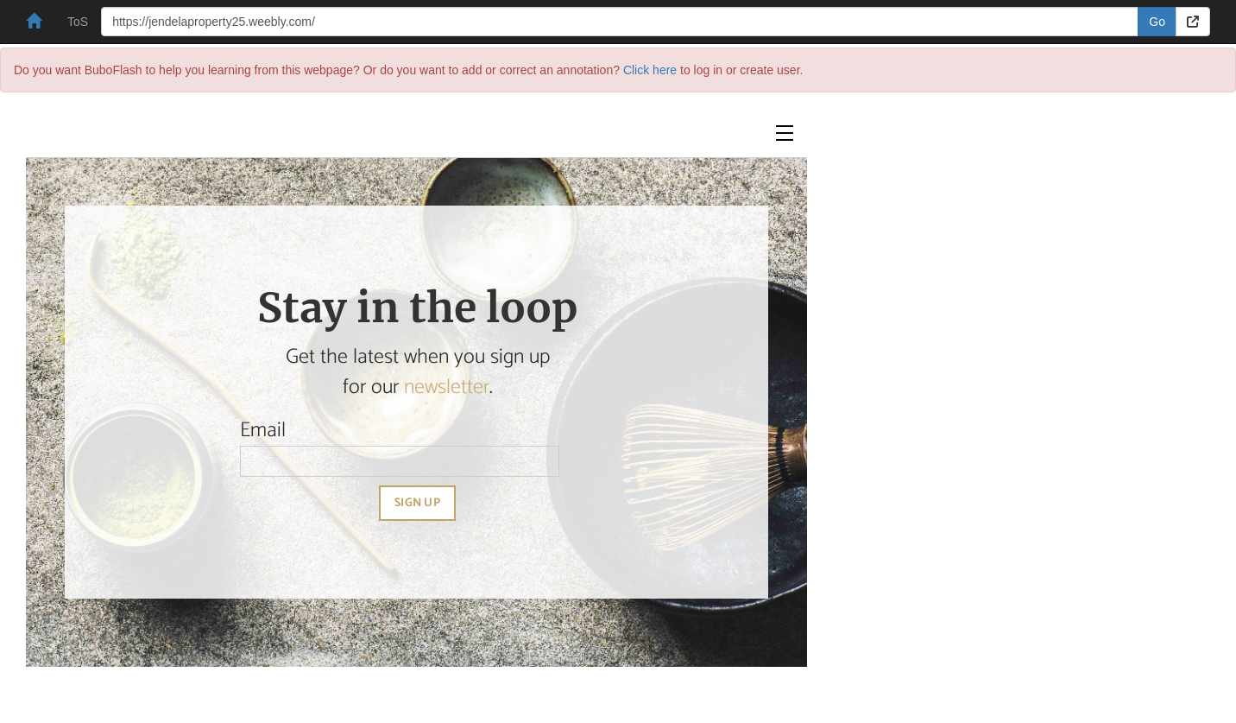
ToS (77, 22)
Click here (650, 70)
